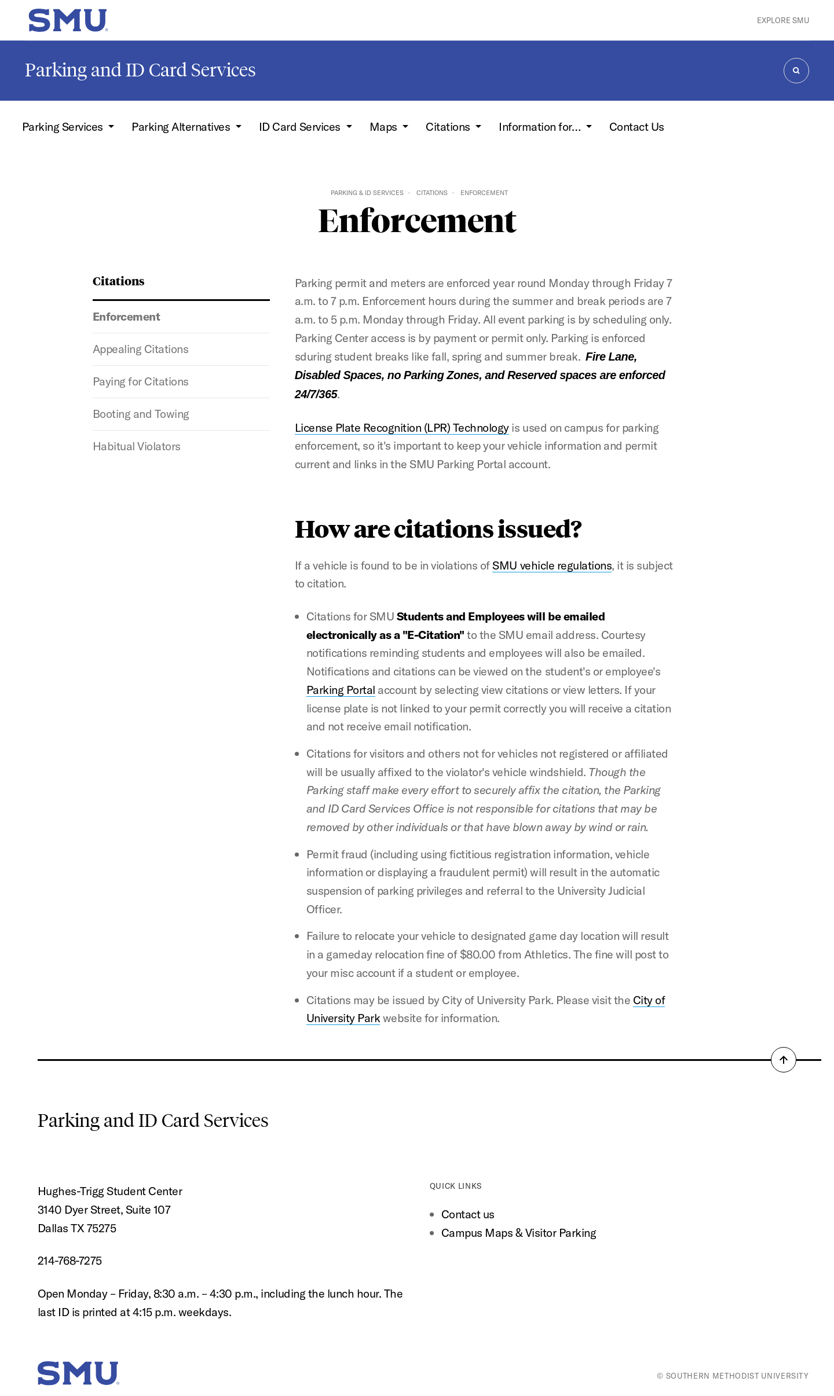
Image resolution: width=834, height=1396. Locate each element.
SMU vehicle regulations (552, 565)
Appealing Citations (141, 348)
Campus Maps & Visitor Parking (519, 1232)
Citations (432, 193)
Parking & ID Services (367, 193)
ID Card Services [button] (301, 126)
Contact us (468, 1214)
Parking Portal (340, 689)
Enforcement (126, 316)
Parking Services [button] (64, 126)
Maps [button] (385, 126)
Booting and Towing (141, 413)
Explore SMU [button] (783, 20)
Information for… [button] (541, 126)
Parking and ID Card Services (140, 70)
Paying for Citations (141, 381)
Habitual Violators (137, 446)
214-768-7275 (70, 1260)
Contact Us (636, 126)
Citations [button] (449, 126)
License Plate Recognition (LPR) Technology (402, 427)
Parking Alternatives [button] (182, 126)
